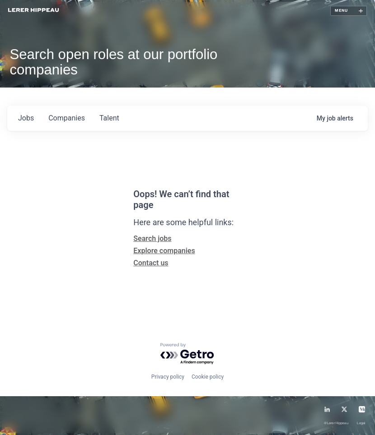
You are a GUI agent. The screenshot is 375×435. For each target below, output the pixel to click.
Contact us (150, 263)
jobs (26, 118)
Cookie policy (208, 377)
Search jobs (152, 238)
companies (66, 118)
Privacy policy (167, 377)
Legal (361, 423)
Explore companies (164, 250)
